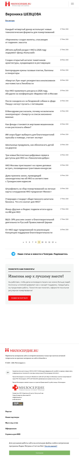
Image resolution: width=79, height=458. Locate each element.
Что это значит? (50, 446)
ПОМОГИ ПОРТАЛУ (19, 298)
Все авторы (10, 20)
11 (46, 242)
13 (53, 242)
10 (42, 242)
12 (49, 242)
